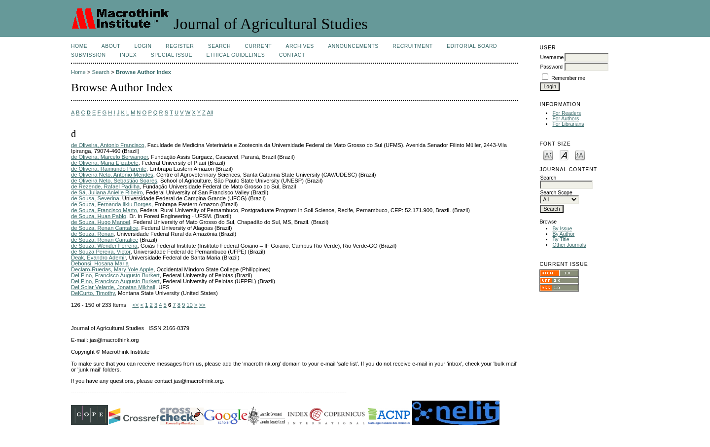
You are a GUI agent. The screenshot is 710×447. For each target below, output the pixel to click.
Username (552, 57)
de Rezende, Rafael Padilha (105, 186)
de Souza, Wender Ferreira (104, 246)
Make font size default (564, 154)
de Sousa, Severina (95, 198)
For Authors (565, 118)
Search (219, 46)
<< (135, 305)
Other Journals (569, 245)
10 (189, 305)
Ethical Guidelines (236, 55)
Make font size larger (580, 154)
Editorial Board (472, 46)
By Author (563, 234)
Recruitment (412, 46)
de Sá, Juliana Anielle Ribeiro (107, 192)
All (210, 112)
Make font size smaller (548, 154)
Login (143, 46)
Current (258, 46)
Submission (88, 55)
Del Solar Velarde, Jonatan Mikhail (113, 287)
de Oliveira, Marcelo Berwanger (109, 157)
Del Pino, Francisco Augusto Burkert (115, 275)
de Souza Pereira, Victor (100, 252)
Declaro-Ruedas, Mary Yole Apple (112, 269)
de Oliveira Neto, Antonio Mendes (112, 175)
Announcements (353, 46)
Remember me (568, 78)
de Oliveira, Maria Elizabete (105, 163)
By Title (560, 239)
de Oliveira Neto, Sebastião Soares (114, 181)
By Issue (562, 228)
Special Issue (171, 55)
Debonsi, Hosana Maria (100, 263)
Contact (292, 55)
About (111, 46)
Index (128, 55)
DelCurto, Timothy (93, 293)
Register (180, 46)
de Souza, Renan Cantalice (104, 228)
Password (551, 67)
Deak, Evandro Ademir (98, 258)
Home (79, 46)
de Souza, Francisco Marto (104, 210)
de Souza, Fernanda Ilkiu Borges (111, 204)
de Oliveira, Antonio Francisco (107, 145)
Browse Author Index (143, 72)
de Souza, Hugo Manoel (100, 222)
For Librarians (568, 124)
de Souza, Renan (92, 234)
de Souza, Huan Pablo (98, 216)
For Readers (566, 113)
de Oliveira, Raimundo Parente (108, 169)
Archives (299, 46)
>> (202, 305)
